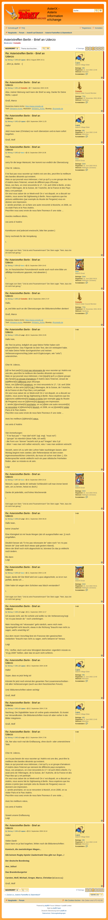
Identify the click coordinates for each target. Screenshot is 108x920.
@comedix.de (58, 109)
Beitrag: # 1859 (11, 573)
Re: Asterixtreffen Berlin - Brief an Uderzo (25, 55)
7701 (83, 96)
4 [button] (99, 48)
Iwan (77, 159)
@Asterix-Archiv (16, 109)
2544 (83, 164)
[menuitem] (22, 28)
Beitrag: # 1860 (11, 612)
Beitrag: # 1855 (11, 299)
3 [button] (96, 48)
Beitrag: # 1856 (11, 335)
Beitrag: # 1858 (11, 519)
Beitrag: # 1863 (11, 737)
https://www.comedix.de (34, 106)
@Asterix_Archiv (38, 109)
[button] (86, 48)
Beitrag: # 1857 (11, 480)
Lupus (77, 63)
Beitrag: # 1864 (11, 831)
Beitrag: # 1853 (11, 153)
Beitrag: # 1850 (11, 60)
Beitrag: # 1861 (11, 666)
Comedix (17, 43)
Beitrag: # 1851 (11, 88)
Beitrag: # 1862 (11, 708)
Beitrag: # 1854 (11, 266)
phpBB (47, 905)
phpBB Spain (57, 908)
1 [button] (89, 48)
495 (83, 68)
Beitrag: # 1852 (11, 121)
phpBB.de (63, 910)
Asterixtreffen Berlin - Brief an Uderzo (30, 39)
